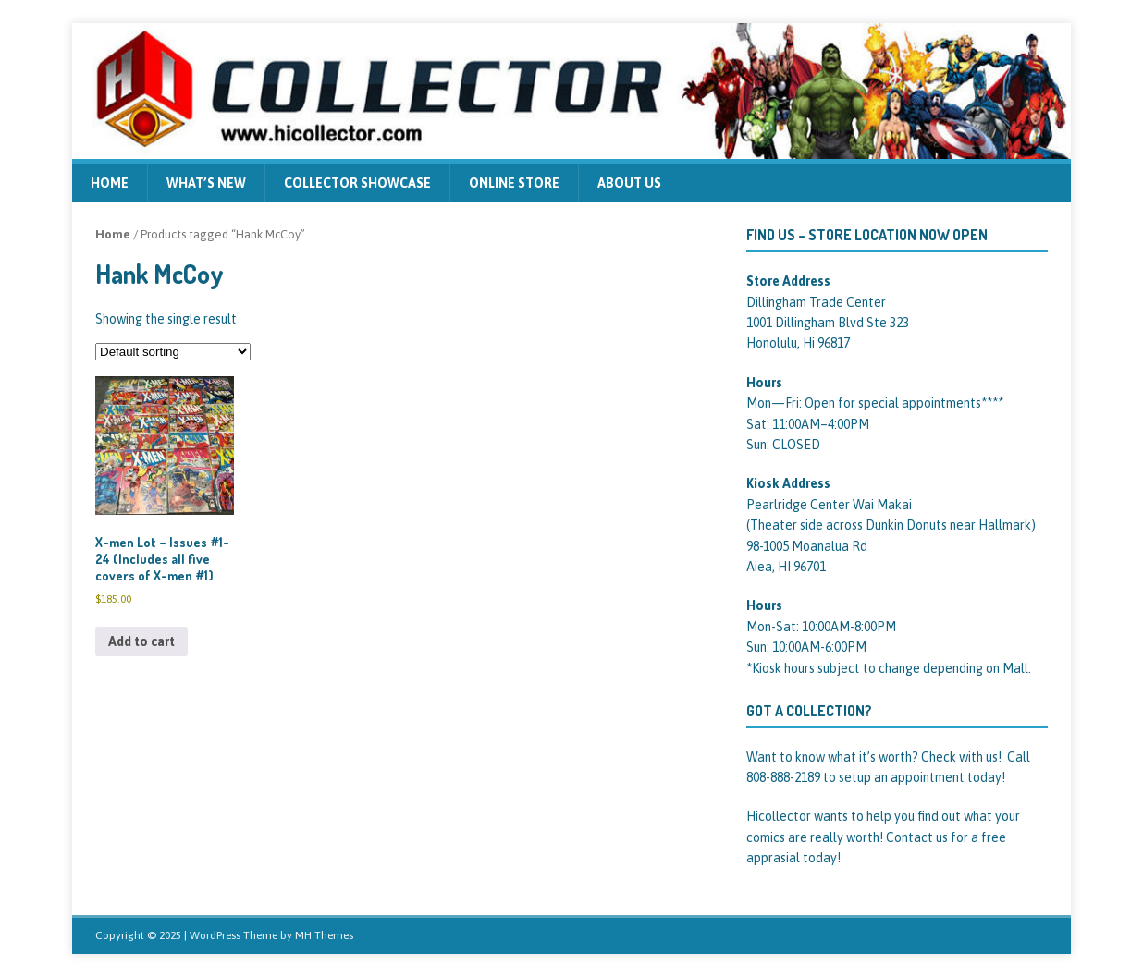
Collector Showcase (357, 183)
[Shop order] (173, 351)
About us (629, 183)
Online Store (514, 183)
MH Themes (324, 935)
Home (110, 183)
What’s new (206, 183)
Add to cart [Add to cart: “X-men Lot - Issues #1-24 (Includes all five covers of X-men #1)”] (141, 641)
